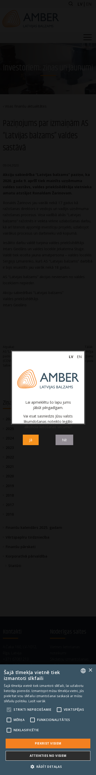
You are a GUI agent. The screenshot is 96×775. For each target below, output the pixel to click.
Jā (30, 439)
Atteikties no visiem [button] (48, 755)
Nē (64, 439)
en (79, 356)
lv (71, 356)
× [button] (90, 670)
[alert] (48, 719)
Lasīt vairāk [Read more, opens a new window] (37, 701)
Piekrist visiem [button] (48, 743)
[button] (48, 766)
